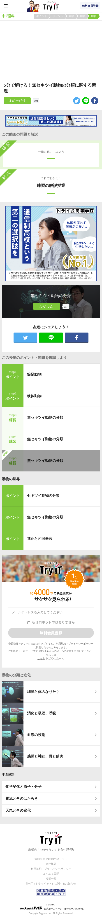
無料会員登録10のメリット (51, 859)
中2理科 (8, 775)
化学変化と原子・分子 (23, 787)
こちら (41, 658)
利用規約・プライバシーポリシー (74, 643)
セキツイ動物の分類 (43, 495)
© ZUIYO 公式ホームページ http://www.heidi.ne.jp (52, 906)
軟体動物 (34, 396)
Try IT (51, 5)
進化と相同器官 (39, 539)
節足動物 (34, 374)
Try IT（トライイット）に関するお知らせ (51, 883)
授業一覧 (51, 878)
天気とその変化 (18, 810)
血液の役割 (36, 735)
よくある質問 (51, 873)
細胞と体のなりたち (43, 692)
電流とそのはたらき (21, 798)
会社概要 (51, 864)
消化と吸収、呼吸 (41, 713)
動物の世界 (11, 479)
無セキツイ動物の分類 (45, 417)
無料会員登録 (90, 5)
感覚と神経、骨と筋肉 (45, 756)
